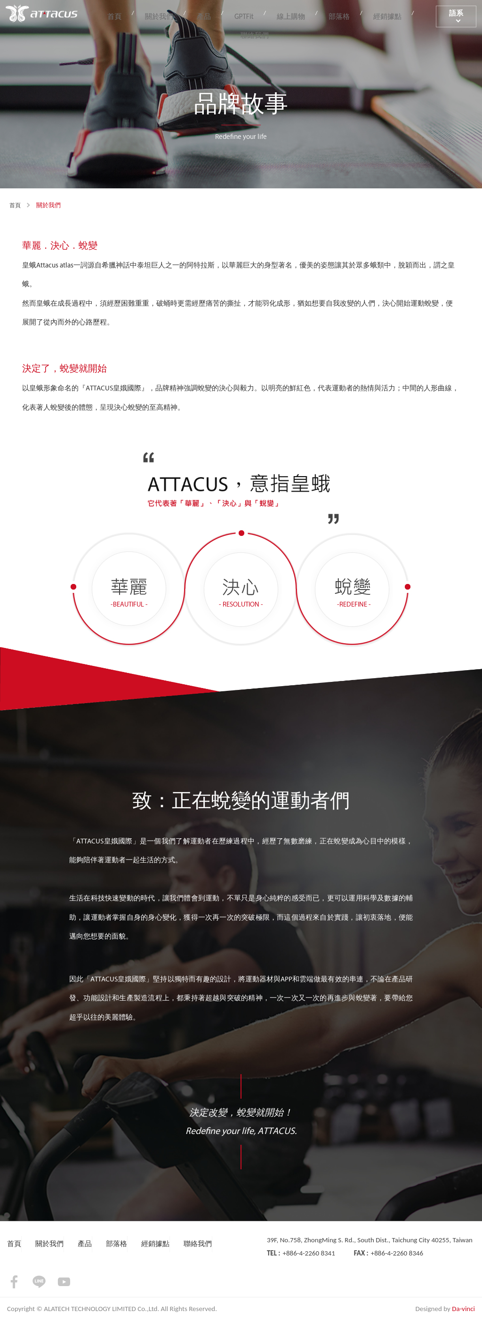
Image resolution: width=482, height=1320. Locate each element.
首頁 (129, 14)
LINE (39, 1282)
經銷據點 (363, 14)
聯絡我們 (409, 14)
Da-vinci (463, 1308)
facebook (14, 1282)
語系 (452, 15)
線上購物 (279, 14)
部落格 (321, 14)
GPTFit (239, 14)
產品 (205, 14)
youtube (64, 1282)
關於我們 (168, 14)
